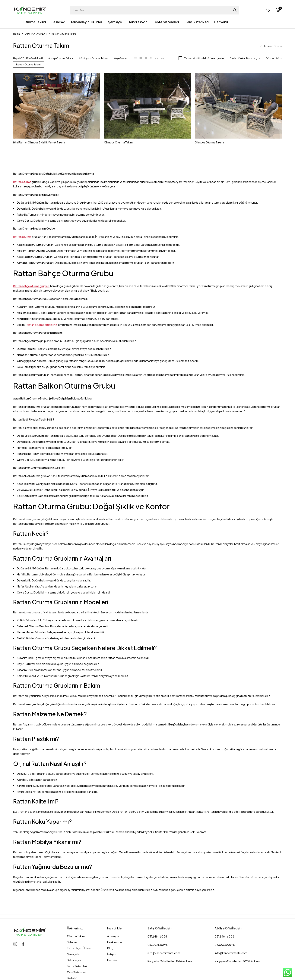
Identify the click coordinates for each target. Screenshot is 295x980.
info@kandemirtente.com (164, 953)
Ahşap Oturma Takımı (60, 58)
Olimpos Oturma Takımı (118, 142)
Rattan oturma (22, 181)
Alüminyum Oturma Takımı (93, 58)
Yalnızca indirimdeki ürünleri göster (204, 58)
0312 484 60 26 (157, 936)
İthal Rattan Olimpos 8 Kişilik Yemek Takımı (39, 142)
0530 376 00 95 (158, 944)
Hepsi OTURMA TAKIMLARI (28, 58)
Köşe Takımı (120, 58)
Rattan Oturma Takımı (28, 64)
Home (16, 33)
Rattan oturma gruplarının (42, 324)
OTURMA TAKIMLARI (36, 33)
